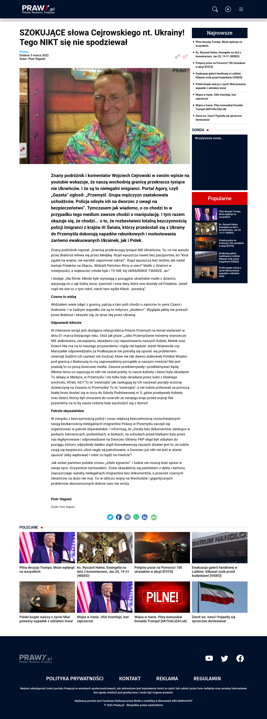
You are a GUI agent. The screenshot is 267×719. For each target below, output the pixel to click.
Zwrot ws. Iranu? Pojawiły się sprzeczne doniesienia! (219, 117)
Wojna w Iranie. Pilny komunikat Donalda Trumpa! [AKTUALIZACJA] (219, 107)
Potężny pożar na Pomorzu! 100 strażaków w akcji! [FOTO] (220, 65)
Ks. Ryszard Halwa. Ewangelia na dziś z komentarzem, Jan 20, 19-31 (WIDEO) (218, 54)
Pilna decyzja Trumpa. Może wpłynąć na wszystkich (219, 43)
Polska (23, 52)
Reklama (167, 678)
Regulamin (207, 678)
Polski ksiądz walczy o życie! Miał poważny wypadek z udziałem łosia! (221, 86)
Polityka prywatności (75, 678)
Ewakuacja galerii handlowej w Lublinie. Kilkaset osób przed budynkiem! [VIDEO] (219, 75)
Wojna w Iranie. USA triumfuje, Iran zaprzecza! (216, 96)
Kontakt (130, 678)
